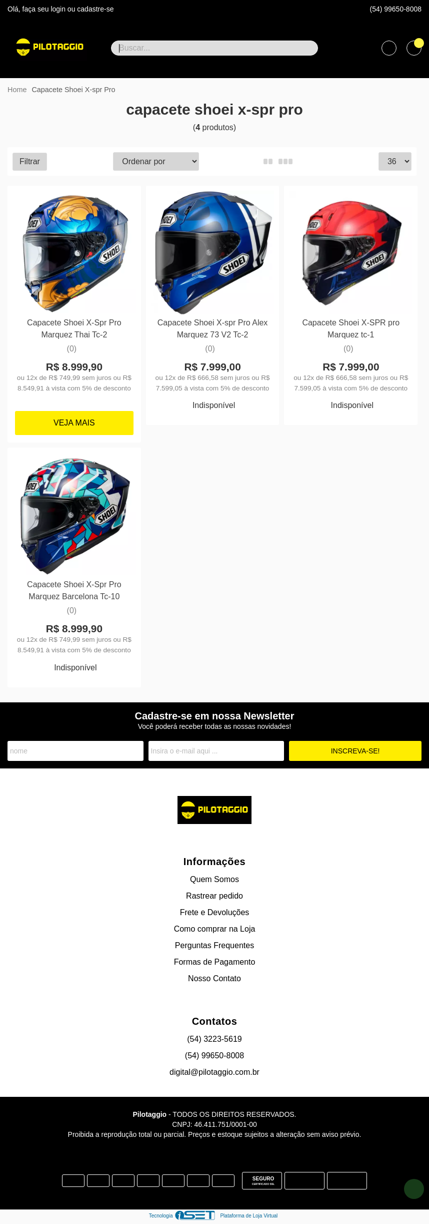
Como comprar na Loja (215, 928)
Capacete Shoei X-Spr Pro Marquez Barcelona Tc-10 (74, 590)
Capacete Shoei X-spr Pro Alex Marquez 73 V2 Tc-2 (212, 328)
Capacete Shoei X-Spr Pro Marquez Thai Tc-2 (74, 328)
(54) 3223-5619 (214, 1038)
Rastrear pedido (214, 895)
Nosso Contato (214, 978)
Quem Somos (214, 879)
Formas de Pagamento (215, 961)
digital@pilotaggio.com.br (215, 1071)
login (58, 9)
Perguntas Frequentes (214, 945)
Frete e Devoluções (215, 912)
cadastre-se (95, 9)
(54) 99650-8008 (396, 9)
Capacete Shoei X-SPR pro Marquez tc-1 (350, 328)
